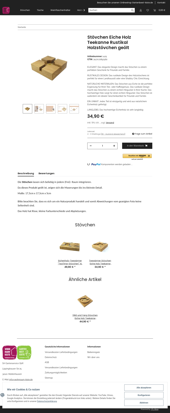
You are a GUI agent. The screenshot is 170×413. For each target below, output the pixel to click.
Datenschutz (51, 357)
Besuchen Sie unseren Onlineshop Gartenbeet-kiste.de (125, 2)
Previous (20, 109)
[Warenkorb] (159, 10)
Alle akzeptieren (143, 387)
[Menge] (102, 146)
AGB (47, 362)
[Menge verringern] (90, 146)
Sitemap (49, 378)
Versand (110, 122)
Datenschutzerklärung (47, 401)
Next (81, 109)
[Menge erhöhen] (114, 146)
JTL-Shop (154, 409)
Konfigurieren (144, 395)
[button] (140, 10)
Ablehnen (144, 403)
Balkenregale (93, 352)
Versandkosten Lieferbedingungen (61, 352)
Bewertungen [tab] (46, 173)
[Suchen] (109, 10)
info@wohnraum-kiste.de (21, 379)
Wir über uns (93, 357)
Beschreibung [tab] (26, 173)
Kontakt (161, 2)
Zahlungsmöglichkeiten (56, 372)
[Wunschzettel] (147, 10)
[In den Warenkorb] (137, 146)
